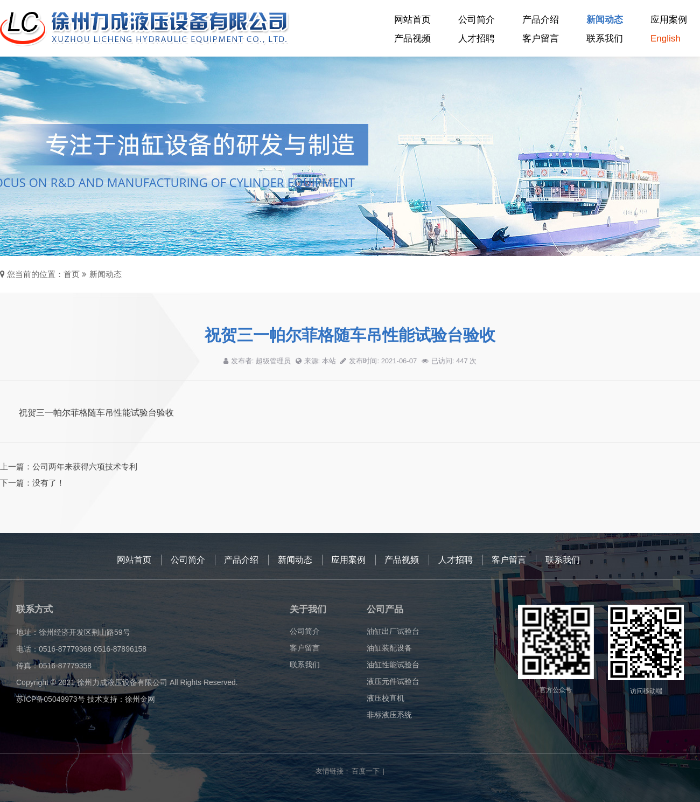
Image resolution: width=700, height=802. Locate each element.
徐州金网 (140, 699)
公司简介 (476, 20)
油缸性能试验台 (393, 664)
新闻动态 (604, 20)
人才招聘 (476, 38)
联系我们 (604, 38)
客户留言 (540, 38)
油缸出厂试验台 (393, 631)
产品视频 (412, 38)
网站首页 (412, 20)
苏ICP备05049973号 (50, 699)
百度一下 (366, 771)
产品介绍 (540, 20)
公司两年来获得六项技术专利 (84, 466)
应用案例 (668, 20)
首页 (72, 274)
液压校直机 (385, 698)
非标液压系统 (389, 714)
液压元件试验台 (393, 681)
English (665, 38)
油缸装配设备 (389, 648)
